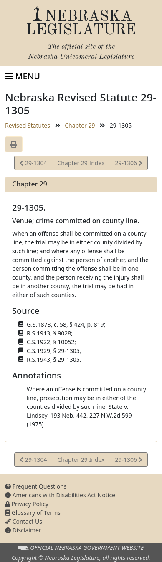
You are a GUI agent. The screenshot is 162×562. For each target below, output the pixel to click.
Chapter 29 (80, 125)
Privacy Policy (26, 504)
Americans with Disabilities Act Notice (60, 495)
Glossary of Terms (33, 513)
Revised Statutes (27, 125)
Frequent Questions (36, 486)
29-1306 (128, 164)
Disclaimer (23, 530)
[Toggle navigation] (23, 76)
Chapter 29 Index (80, 163)
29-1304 (33, 164)
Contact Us (23, 521)
